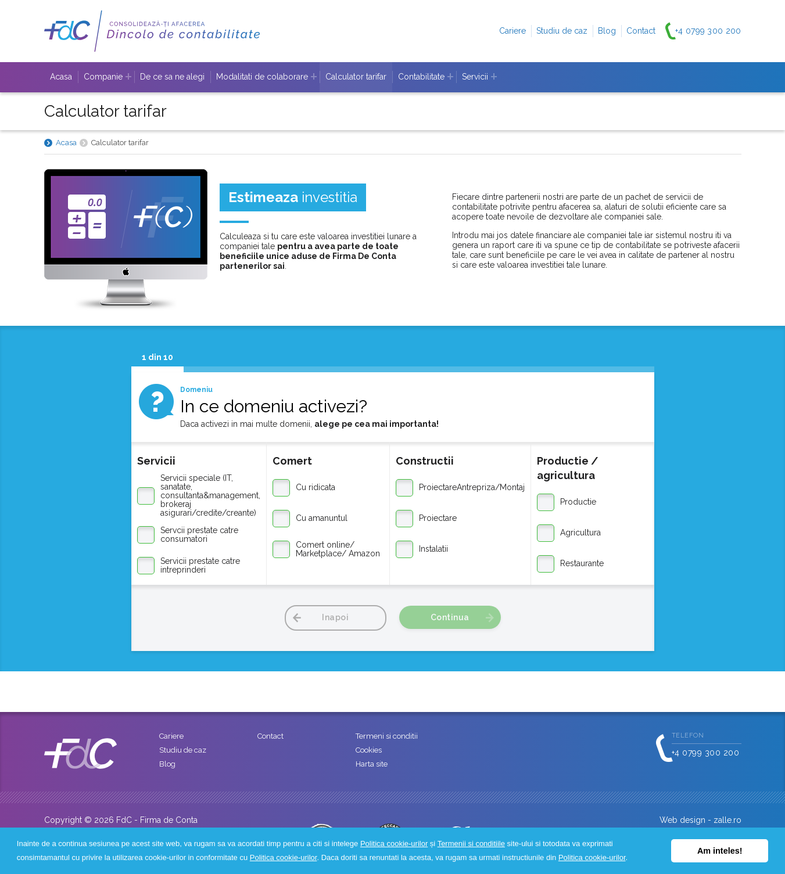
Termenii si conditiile (471, 843)
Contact (640, 30)
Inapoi (335, 617)
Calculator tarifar (355, 76)
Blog (607, 30)
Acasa (61, 76)
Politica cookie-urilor (394, 843)
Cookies (369, 750)
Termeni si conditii (387, 736)
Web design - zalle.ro (700, 820)
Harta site (372, 764)
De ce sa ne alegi (172, 76)
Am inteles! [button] (720, 850)
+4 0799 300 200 (708, 30)
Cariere (512, 30)
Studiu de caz (561, 30)
